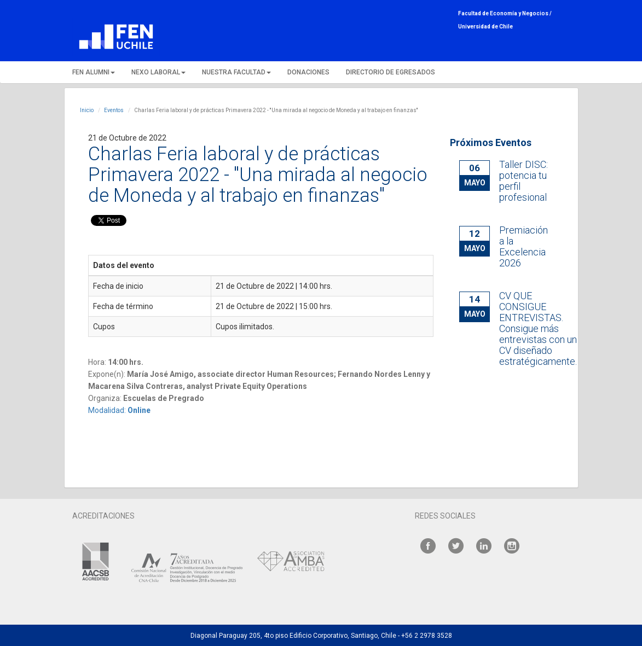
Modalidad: (119, 410)
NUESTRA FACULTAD (236, 72)
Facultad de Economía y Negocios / (505, 13)
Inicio (87, 110)
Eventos (114, 110)
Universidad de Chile (485, 27)
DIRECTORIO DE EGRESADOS (390, 72)
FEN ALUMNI (93, 72)
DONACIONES (308, 72)
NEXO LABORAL (158, 72)
